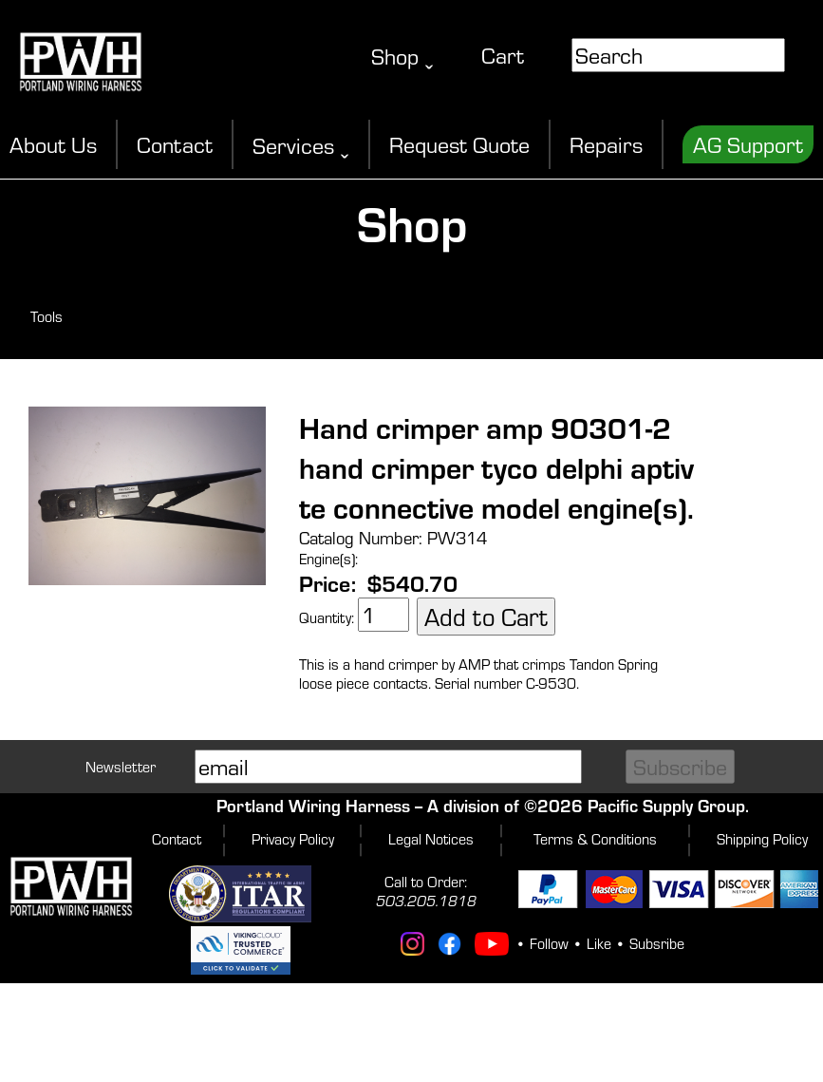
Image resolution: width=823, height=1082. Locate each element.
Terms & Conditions (595, 838)
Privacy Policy (293, 838)
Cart (502, 55)
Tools (46, 316)
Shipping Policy (762, 838)
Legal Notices (431, 838)
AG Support (748, 144)
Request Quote (459, 144)
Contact (175, 144)
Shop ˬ (402, 56)
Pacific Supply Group (666, 805)
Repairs (606, 144)
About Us (53, 144)
